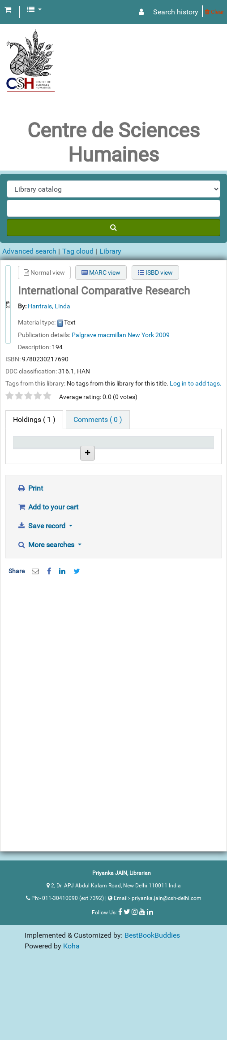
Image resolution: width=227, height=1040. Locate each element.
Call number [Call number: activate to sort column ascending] (96, 451)
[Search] (113, 227)
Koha (71, 1018)
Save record (42, 597)
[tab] (98, 419)
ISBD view (155, 272)
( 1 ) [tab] (34, 419)
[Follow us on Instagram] (135, 983)
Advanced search (29, 251)
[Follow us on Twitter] (127, 983)
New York (141, 334)
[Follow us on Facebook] (120, 983)
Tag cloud (78, 251)
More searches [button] (46, 616)
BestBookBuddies (152, 1007)
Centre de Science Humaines (63, 493)
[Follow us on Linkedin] (150, 983)
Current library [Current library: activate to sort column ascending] (62, 451)
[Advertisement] (110, 726)
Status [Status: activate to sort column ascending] (128, 455)
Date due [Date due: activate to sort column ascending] (159, 451)
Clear (214, 12)
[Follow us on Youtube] (142, 983)
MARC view (100, 272)
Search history (175, 12)
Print (30, 560)
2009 (162, 334)
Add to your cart (47, 579)
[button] (8, 10)
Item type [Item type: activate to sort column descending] (25, 451)
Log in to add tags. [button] (196, 383)
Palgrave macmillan (99, 334)
